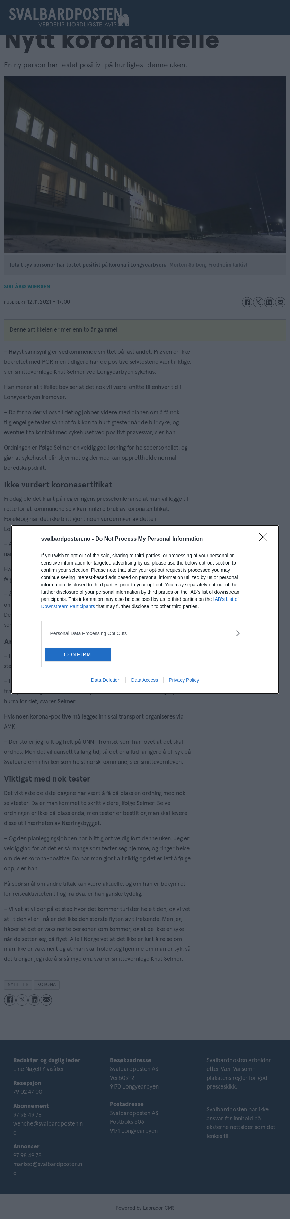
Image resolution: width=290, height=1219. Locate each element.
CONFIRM (77, 654)
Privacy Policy (184, 680)
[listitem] (145, 633)
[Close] (265, 539)
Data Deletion (106, 680)
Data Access (144, 680)
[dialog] (145, 609)
